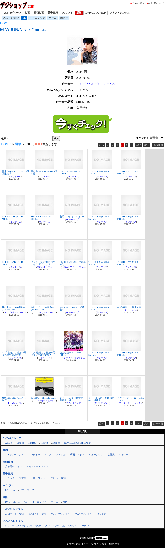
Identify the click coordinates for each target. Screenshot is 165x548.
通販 (79, 12)
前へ (101, 145)
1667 (138, 144)
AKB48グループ (12, 12)
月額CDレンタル (37, 513)
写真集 (22, 478)
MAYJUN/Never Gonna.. (23, 29)
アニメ (48, 454)
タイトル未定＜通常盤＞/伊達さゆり (73, 399)
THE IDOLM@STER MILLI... (98, 172)
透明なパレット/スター (72, 216)
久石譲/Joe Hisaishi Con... (43, 398)
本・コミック (37, 17)
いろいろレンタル (119, 12)
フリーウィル (130, 310)
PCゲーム (10, 490)
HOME (4, 23)
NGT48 (56, 442)
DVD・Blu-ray (11, 17)
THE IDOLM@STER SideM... (70, 172)
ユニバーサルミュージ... (15, 312)
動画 (27, 12)
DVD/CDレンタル (95, 12)
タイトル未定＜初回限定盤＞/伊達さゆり (101, 399)
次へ (146, 145)
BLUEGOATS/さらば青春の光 (73, 263)
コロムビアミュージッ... (73, 267)
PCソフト (67, 12)
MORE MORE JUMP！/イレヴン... (15, 399)
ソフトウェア (27, 490)
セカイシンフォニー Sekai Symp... (130, 399)
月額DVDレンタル (14, 513)
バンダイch (34, 454)
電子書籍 (53, 12)
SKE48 (20, 442)
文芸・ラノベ (38, 478)
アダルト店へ (138, 3)
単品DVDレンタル (60, 513)
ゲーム (53, 17)
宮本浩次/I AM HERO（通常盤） (44, 172)
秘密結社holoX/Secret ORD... (70, 353)
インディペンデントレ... (73, 358)
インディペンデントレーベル (96, 83)
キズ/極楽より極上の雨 (129, 307)
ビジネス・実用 (57, 478)
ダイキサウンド (73, 403)
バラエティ (125, 454)
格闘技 (111, 454)
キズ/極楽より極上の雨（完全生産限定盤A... (43, 353)
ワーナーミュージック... (130, 403)
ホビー (64, 17)
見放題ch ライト (13, 466)
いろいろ (85, 525)
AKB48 (8, 442)
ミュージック (96, 454)
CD (24, 17)
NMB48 (32, 442)
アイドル (61, 454)
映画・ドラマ (77, 454)
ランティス (73, 176)
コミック (10, 478)
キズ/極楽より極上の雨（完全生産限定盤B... (14, 353)
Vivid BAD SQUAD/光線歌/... (72, 308)
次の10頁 (158, 145)
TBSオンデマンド (14, 454)
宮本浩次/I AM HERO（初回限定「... (15, 172)
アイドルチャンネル (37, 466)
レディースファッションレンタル (23, 525)
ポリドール (15, 176)
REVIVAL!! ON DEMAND (77, 442)
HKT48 (44, 442)
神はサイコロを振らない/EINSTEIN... (14, 308)
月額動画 (39, 12)
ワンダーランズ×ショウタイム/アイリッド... (43, 263)
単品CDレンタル (83, 513)
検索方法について (156, 3)
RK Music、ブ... (73, 219)
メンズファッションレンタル (60, 525)
